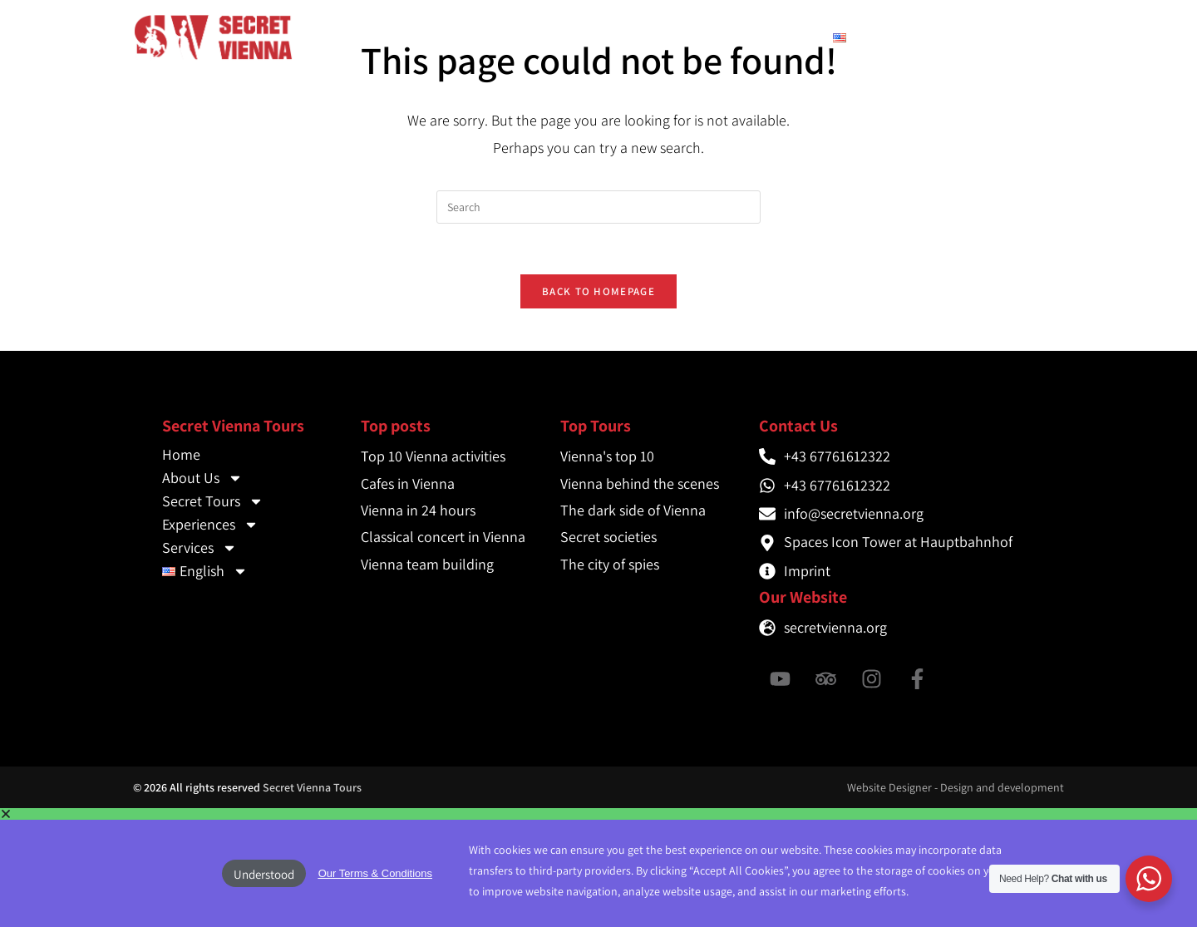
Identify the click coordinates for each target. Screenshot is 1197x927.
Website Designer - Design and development (955, 787)
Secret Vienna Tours (312, 787)
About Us (451, 37)
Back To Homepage (598, 291)
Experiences (676, 37)
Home (376, 37)
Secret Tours (559, 37)
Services (779, 37)
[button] (598, 814)
